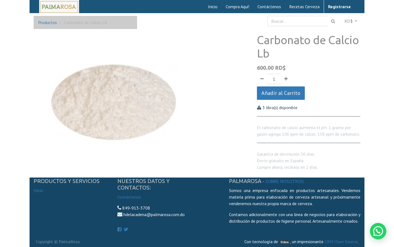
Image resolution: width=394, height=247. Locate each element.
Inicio (38, 190)
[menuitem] (213, 6)
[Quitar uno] (262, 79)
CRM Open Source (341, 241)
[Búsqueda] (333, 21)
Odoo (284, 242)
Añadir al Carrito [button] (280, 93)
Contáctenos (129, 197)
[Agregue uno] (286, 79)
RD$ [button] (349, 21)
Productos (47, 22)
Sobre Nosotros (284, 181)
